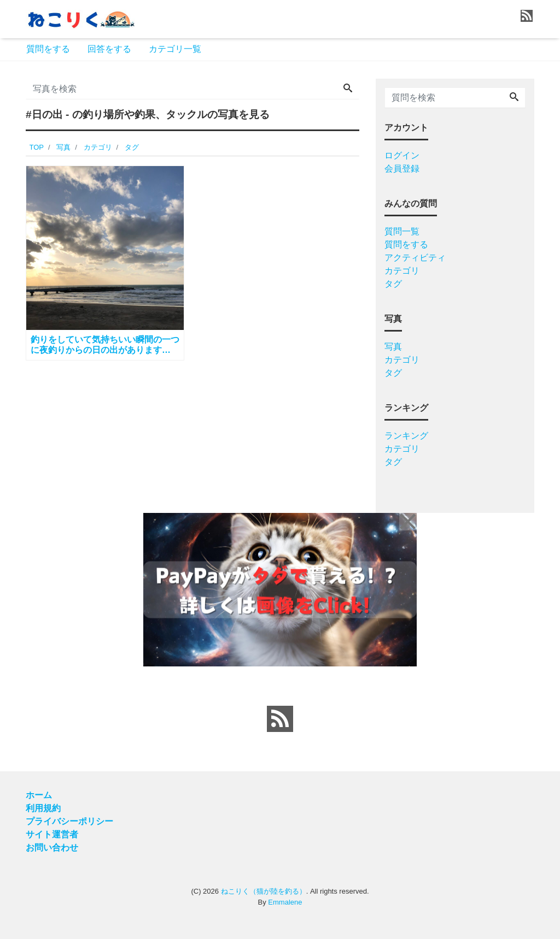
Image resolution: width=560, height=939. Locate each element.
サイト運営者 (52, 834)
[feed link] (280, 719)
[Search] (348, 89)
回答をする (109, 49)
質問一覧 (401, 231)
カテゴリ (401, 270)
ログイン (401, 155)
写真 (393, 346)
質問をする (48, 49)
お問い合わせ (52, 847)
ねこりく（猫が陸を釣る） (263, 891)
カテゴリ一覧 (175, 49)
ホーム (39, 795)
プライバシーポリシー (69, 821)
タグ (393, 283)
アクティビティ (415, 257)
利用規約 (43, 808)
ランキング (406, 435)
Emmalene (285, 902)
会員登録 (401, 168)
